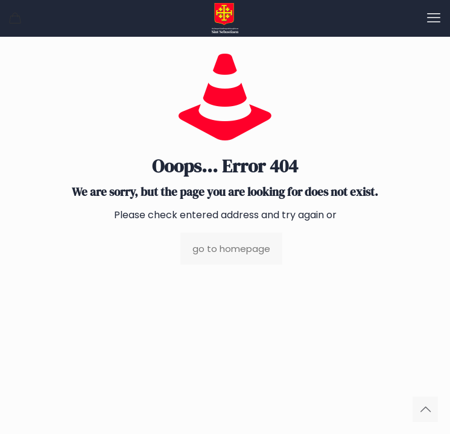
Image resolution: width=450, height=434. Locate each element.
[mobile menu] (433, 18)
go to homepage (231, 248)
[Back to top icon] (425, 409)
